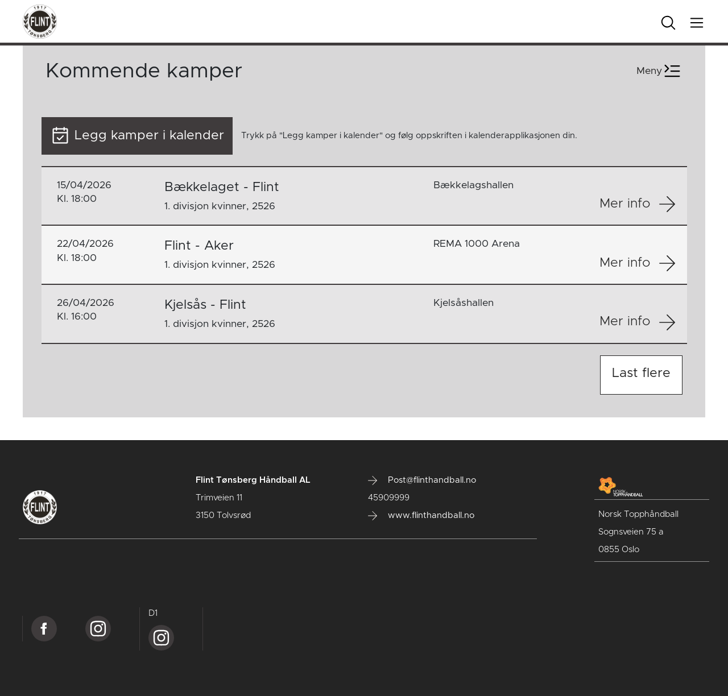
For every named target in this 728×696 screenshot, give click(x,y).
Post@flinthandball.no (422, 480)
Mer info (637, 204)
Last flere (641, 373)
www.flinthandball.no (421, 515)
